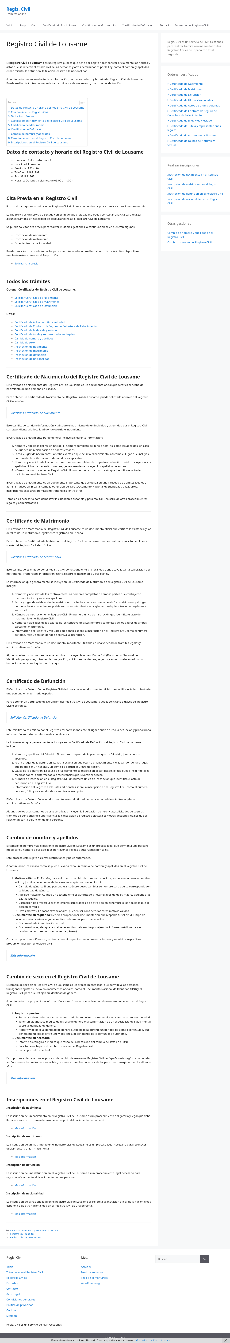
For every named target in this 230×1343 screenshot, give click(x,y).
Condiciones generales (20, 1299)
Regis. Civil (18, 9)
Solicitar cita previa (26, 263)
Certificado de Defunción (137, 25)
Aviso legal (13, 1294)
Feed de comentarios (94, 1278)
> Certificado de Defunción (184, 94)
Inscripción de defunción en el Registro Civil (195, 193)
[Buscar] (204, 1259)
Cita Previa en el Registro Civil (30, 112)
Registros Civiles (16, 1278)
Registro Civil (28, 25)
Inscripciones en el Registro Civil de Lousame (39, 142)
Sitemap (11, 1316)
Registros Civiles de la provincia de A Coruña (34, 1230)
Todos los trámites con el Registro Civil (184, 25)
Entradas (12, 1283)
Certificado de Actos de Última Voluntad (40, 322)
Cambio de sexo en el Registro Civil (189, 242)
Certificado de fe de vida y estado (36, 330)
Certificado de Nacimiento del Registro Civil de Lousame (46, 120)
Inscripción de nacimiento (31, 346)
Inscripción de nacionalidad (32, 359)
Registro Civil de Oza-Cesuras (26, 1237)
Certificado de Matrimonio (98, 25)
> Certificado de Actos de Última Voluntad (193, 105)
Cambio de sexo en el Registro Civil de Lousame (41, 138)
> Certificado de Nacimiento (185, 84)
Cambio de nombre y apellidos (30, 134)
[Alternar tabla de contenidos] (80, 102)
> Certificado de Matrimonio (185, 89)
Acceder (86, 1267)
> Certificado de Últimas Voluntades (190, 100)
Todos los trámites (22, 116)
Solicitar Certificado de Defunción (36, 306)
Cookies (11, 1310)
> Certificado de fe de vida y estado (189, 120)
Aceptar (166, 1340)
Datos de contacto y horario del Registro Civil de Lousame (47, 107)
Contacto (12, 1288)
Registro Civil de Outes (22, 1233)
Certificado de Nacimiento (59, 25)
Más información (22, 955)
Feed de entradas (92, 1272)
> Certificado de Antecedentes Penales (191, 135)
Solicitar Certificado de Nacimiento (36, 297)
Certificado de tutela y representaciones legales (45, 334)
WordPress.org (90, 1283)
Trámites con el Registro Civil (24, 1272)
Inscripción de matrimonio (31, 350)
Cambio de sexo (25, 342)
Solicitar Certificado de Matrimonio (37, 301)
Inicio (9, 25)
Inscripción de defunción (30, 355)
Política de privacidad (19, 1305)
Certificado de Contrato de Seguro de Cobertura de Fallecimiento (56, 326)
